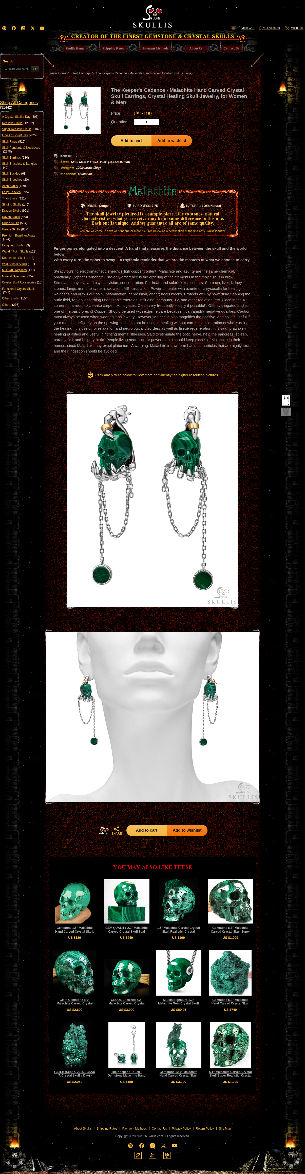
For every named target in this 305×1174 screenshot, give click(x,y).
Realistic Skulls (18, 123)
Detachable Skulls (18, 258)
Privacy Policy (181, 1128)
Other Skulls (15, 298)
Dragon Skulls (15, 210)
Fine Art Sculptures (19, 135)
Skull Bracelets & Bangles (19, 165)
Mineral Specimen (18, 276)
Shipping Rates (107, 1128)
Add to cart (131, 141)
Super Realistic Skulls (21, 129)
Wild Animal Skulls (18, 264)
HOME (104, 830)
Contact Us (159, 1128)
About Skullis (82, 1128)
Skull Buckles (14, 173)
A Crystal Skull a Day (20, 117)
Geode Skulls (15, 229)
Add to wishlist (171, 141)
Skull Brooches (15, 179)
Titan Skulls (14, 198)
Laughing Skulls (16, 245)
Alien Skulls (15, 186)
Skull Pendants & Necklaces (21, 149)
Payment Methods (134, 1128)
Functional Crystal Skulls (18, 290)
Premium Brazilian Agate (18, 237)
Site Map (225, 1128)
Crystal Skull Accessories (22, 282)
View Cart (242, 28)
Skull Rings (13, 141)
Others (10, 305)
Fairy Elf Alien (15, 192)
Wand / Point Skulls (19, 251)
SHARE (116, 830)
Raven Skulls (15, 217)
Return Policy (205, 1128)
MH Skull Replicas (18, 270)
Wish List (293, 28)
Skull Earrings (15, 157)
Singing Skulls (15, 204)
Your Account (269, 28)
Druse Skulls (14, 223)
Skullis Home (57, 73)
